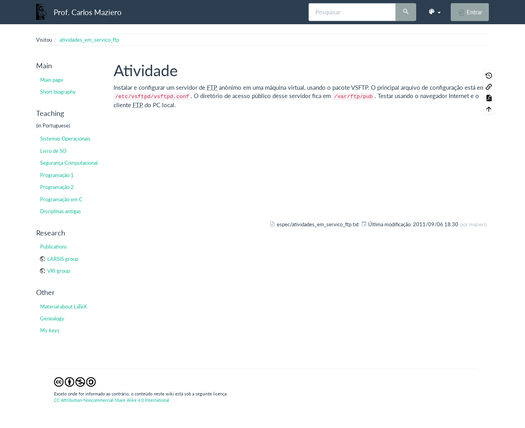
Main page (51, 80)
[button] (434, 12)
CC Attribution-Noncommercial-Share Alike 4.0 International (111, 400)
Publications (53, 246)
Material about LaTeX (63, 306)
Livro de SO (53, 151)
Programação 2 (57, 187)
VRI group (58, 271)
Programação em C (61, 199)
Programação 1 (57, 175)
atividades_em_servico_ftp (89, 40)
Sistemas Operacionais (65, 138)
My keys (50, 330)
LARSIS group (62, 259)
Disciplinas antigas (60, 211)
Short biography (58, 92)
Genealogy (52, 318)
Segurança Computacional (69, 163)
